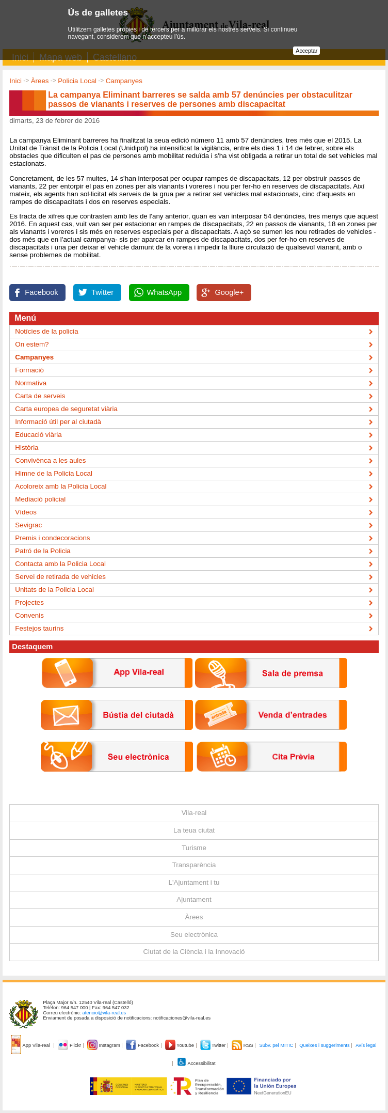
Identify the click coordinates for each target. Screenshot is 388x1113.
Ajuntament (193, 899)
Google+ (229, 292)
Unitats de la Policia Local (54, 589)
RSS (243, 1045)
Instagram (104, 1045)
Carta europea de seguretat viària (66, 409)
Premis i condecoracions (52, 538)
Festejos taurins (39, 628)
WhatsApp (164, 292)
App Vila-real (31, 1045)
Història (26, 447)
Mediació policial (40, 499)
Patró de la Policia (42, 551)
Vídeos (26, 512)
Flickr (70, 1045)
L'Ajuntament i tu (194, 882)
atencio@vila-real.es (104, 1012)
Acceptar (306, 51)
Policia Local (77, 81)
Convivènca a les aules (50, 460)
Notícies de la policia (46, 331)
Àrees (40, 81)
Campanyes (124, 81)
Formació (29, 370)
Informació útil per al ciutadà (58, 422)
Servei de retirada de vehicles (60, 577)
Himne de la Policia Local (53, 473)
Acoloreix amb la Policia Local (60, 486)
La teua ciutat (194, 830)
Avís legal (365, 1045)
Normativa (30, 383)
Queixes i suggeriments (324, 1045)
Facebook (41, 292)
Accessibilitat (196, 1063)
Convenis (29, 615)
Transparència (194, 865)
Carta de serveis (40, 396)
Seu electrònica (194, 934)
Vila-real (194, 813)
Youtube (180, 1045)
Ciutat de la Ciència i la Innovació (194, 951)
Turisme (194, 848)
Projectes (29, 602)
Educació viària (38, 434)
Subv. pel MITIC (276, 1045)
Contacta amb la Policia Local (60, 564)
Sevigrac (28, 525)
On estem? (31, 344)
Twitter (102, 292)
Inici (15, 81)
